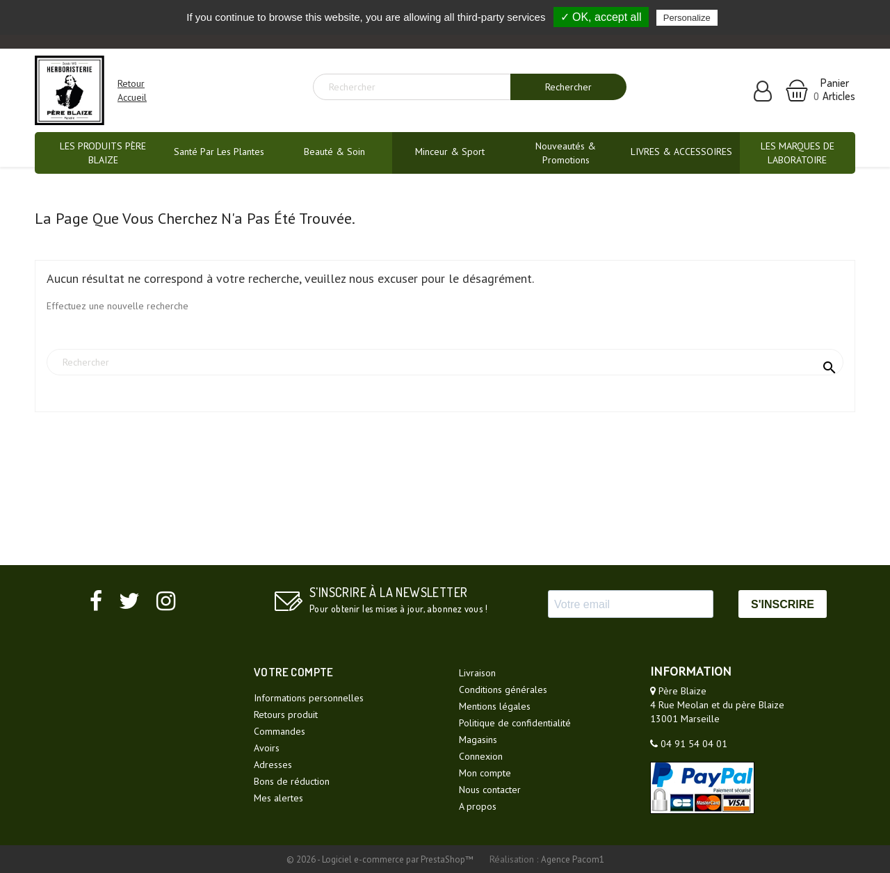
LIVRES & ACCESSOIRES (681, 151)
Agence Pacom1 (572, 859)
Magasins (478, 739)
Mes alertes (278, 798)
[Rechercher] (417, 87)
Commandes (279, 731)
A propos (477, 806)
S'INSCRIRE (782, 604)
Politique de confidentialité (515, 723)
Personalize (687, 18)
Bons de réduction (292, 781)
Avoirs (267, 748)
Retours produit (286, 714)
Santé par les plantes (219, 151)
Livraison (477, 673)
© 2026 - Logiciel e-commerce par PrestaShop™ (381, 859)
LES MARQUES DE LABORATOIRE (797, 153)
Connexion (481, 756)
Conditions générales (503, 689)
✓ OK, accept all (601, 17)
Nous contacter (490, 789)
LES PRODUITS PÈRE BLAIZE (103, 153)
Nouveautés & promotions (565, 153)
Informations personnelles (309, 698)
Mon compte (485, 773)
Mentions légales (495, 706)
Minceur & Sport (450, 151)
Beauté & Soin (334, 151)
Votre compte (294, 671)
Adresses (273, 764)
